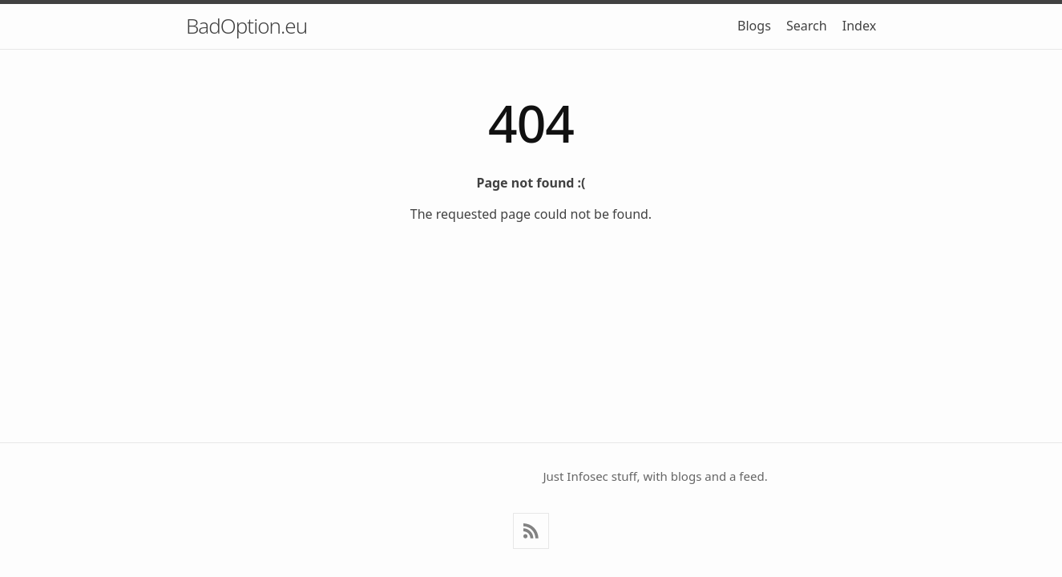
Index (859, 25)
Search (806, 25)
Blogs (754, 25)
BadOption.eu (246, 25)
